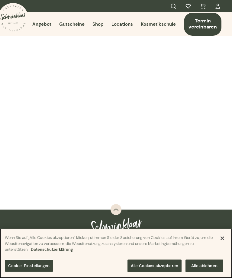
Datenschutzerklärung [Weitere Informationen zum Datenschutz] (52, 250)
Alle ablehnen (204, 266)
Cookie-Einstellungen (29, 266)
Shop (98, 24)
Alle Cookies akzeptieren (154, 266)
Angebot (41, 24)
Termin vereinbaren (202, 24)
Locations (122, 24)
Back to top (116, 209)
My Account (217, 6)
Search (173, 6)
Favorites (188, 6)
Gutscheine (72, 24)
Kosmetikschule (158, 24)
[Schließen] (222, 239)
